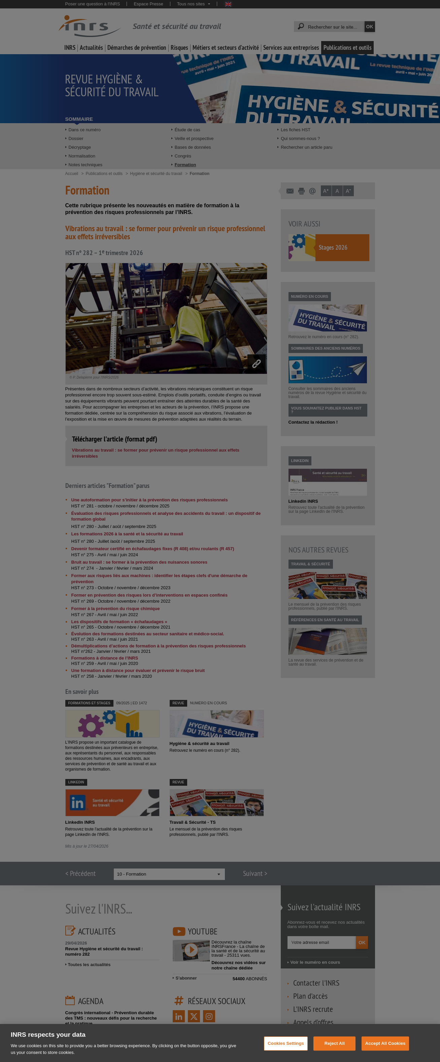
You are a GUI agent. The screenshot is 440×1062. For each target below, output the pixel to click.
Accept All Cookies (385, 1049)
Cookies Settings (286, 1049)
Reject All (335, 1049)
